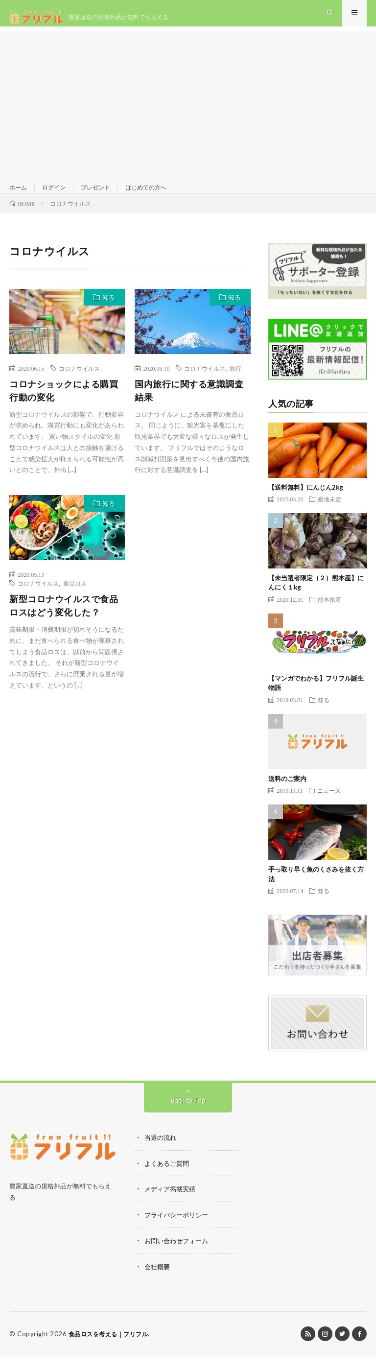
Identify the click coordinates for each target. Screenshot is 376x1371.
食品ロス (75, 601)
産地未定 (329, 517)
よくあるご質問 (168, 1180)
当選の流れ (161, 1155)
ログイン (58, 195)
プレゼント (105, 195)
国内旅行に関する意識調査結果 (189, 408)
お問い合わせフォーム (178, 1257)
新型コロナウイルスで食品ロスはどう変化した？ (63, 623)
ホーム (19, 195)
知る (108, 315)
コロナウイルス (79, 386)
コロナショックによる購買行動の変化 (63, 408)
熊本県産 (329, 617)
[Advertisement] (188, 107)
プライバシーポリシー (178, 1231)
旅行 (235, 386)
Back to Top (188, 1117)
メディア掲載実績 (171, 1206)
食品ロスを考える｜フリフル (112, 1349)
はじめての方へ (161, 195)
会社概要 (158, 1282)
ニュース (329, 808)
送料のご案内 (287, 796)
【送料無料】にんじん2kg (305, 505)
